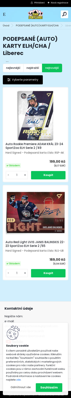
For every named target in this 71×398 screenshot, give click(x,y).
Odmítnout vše (21, 387)
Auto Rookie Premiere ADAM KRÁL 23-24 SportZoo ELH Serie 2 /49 (34, 146)
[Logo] (35, 14)
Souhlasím (49, 387)
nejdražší (33, 68)
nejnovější (52, 68)
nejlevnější (13, 68)
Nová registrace (59, 2)
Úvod (6, 25)
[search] (64, 14)
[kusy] (16, 175)
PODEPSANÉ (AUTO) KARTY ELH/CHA (37, 25)
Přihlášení (39, 2)
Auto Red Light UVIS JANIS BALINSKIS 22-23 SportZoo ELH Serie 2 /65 (35, 244)
